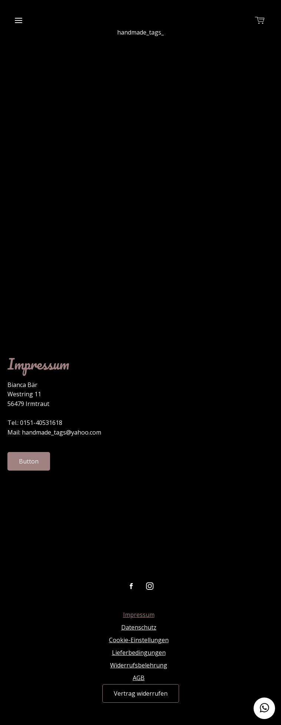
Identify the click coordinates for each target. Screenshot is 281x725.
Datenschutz (138, 627)
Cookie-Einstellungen (139, 640)
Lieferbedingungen (139, 652)
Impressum (139, 615)
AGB (139, 678)
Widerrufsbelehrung (138, 665)
